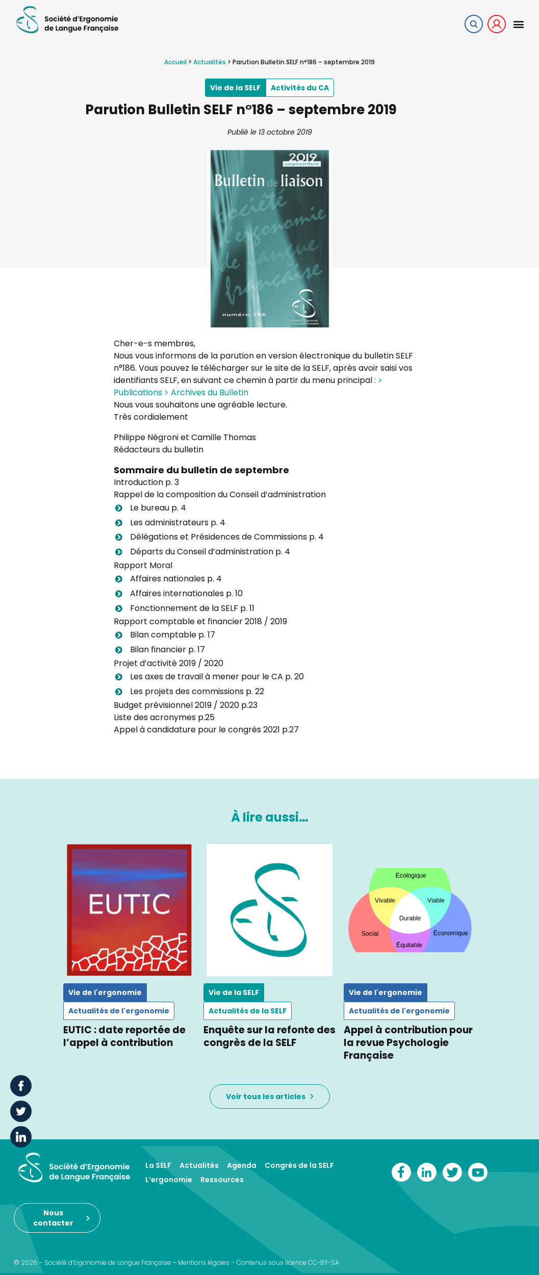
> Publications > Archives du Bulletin (248, 386)
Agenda (241, 1165)
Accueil (175, 62)
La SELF (158, 1165)
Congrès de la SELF (299, 1165)
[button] (518, 23)
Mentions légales (203, 1262)
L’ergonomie (168, 1180)
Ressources (222, 1180)
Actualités (209, 62)
